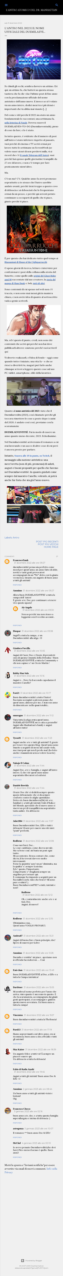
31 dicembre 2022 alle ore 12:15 (38, 918)
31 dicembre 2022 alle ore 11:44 (29, 765)
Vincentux (18, 1015)
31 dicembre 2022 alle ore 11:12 (39, 715)
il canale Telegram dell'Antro (34, 155)
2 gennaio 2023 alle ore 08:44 (37, 1089)
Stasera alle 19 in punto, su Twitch (31, 455)
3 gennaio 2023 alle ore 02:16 (28, 1111)
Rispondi (17, 585)
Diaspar (17, 631)
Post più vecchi (48, 544)
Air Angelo (26, 607)
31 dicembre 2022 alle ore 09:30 (38, 610)
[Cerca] (56, 4)
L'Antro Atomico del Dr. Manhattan (31, 10)
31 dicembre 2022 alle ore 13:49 (39, 970)
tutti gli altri (39, 283)
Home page (51, 547)
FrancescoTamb (20, 560)
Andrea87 (17, 936)
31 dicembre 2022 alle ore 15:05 (39, 987)
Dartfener (18, 987)
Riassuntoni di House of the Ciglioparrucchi (26, 262)
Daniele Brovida (21, 785)
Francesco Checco (21, 1109)
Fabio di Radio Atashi (23, 1069)
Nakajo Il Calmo (21, 763)
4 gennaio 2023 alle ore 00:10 (36, 1143)
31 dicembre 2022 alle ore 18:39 (40, 1049)
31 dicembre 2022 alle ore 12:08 (38, 841)
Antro (16, 537)
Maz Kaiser (18, 1049)
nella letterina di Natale (16, 123)
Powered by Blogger (31, 1260)
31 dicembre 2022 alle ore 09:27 (29, 563)
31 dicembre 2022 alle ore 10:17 (35, 693)
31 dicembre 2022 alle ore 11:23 (37, 738)
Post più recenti (47, 541)
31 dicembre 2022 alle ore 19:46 (29, 1072)
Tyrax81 (17, 738)
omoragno (18, 715)
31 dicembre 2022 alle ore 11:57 (38, 821)
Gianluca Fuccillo (21, 648)
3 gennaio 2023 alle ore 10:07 (39, 1128)
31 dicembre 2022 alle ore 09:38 (37, 631)
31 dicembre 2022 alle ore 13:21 (39, 936)
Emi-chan (17, 970)
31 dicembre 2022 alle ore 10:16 (29, 676)
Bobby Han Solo (21, 673)
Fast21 (16, 693)
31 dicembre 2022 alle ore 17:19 (37, 1029)
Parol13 (16, 1029)
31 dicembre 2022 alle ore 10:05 (29, 651)
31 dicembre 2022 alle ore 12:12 (38, 895)
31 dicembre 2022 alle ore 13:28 (38, 953)
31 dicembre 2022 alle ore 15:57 (39, 1015)
